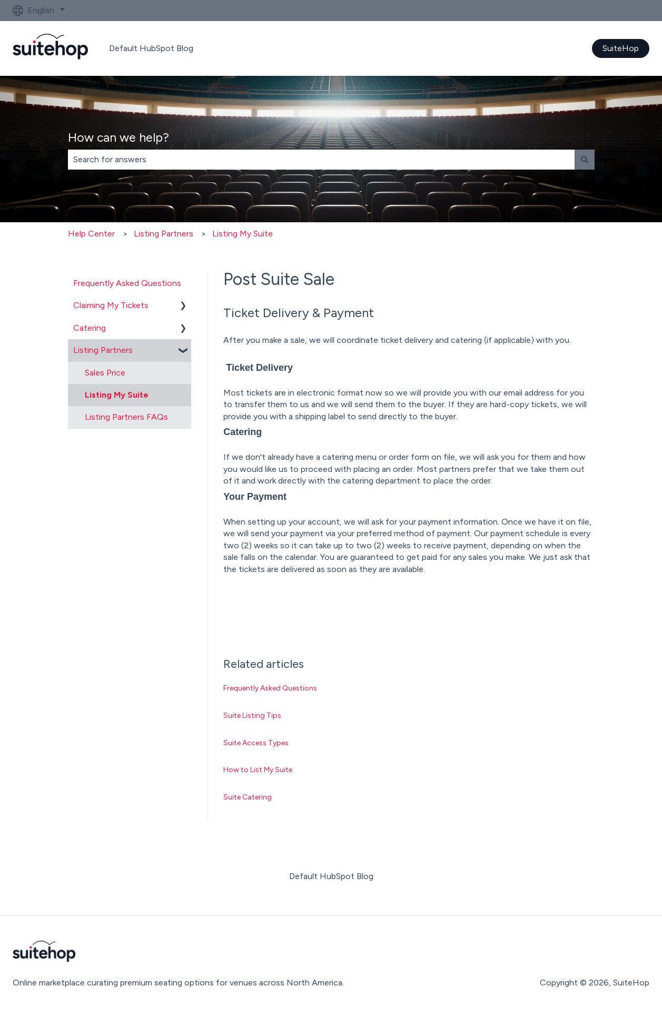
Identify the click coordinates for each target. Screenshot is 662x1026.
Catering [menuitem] (89, 328)
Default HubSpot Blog (151, 48)
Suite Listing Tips (252, 715)
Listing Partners (163, 234)
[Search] (585, 160)
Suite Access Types (256, 742)
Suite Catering (247, 797)
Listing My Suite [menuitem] (117, 395)
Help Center (91, 234)
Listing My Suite (242, 234)
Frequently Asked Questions (270, 688)
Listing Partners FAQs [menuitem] (126, 417)
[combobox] (321, 160)
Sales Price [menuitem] (105, 373)
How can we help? (118, 137)
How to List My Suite (257, 769)
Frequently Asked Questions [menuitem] (127, 283)
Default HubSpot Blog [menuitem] (331, 876)
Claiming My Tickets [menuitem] (111, 305)
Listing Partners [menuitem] (103, 350)
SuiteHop (620, 48)
